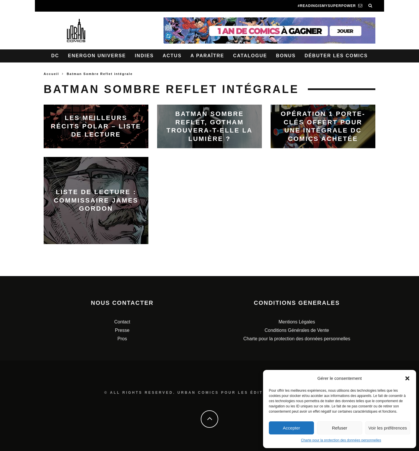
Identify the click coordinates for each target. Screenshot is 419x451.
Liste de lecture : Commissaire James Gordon (96, 200)
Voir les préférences (387, 427)
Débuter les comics (336, 55)
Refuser (339, 427)
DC (55, 55)
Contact (122, 321)
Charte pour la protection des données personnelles (341, 440)
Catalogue (250, 55)
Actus (172, 55)
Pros (122, 338)
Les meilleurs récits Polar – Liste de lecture (96, 126)
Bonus (286, 55)
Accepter (291, 427)
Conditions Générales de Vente (296, 330)
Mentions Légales (296, 321)
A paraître (207, 55)
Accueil (51, 74)
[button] (407, 378)
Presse (122, 330)
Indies (144, 55)
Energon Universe (97, 55)
